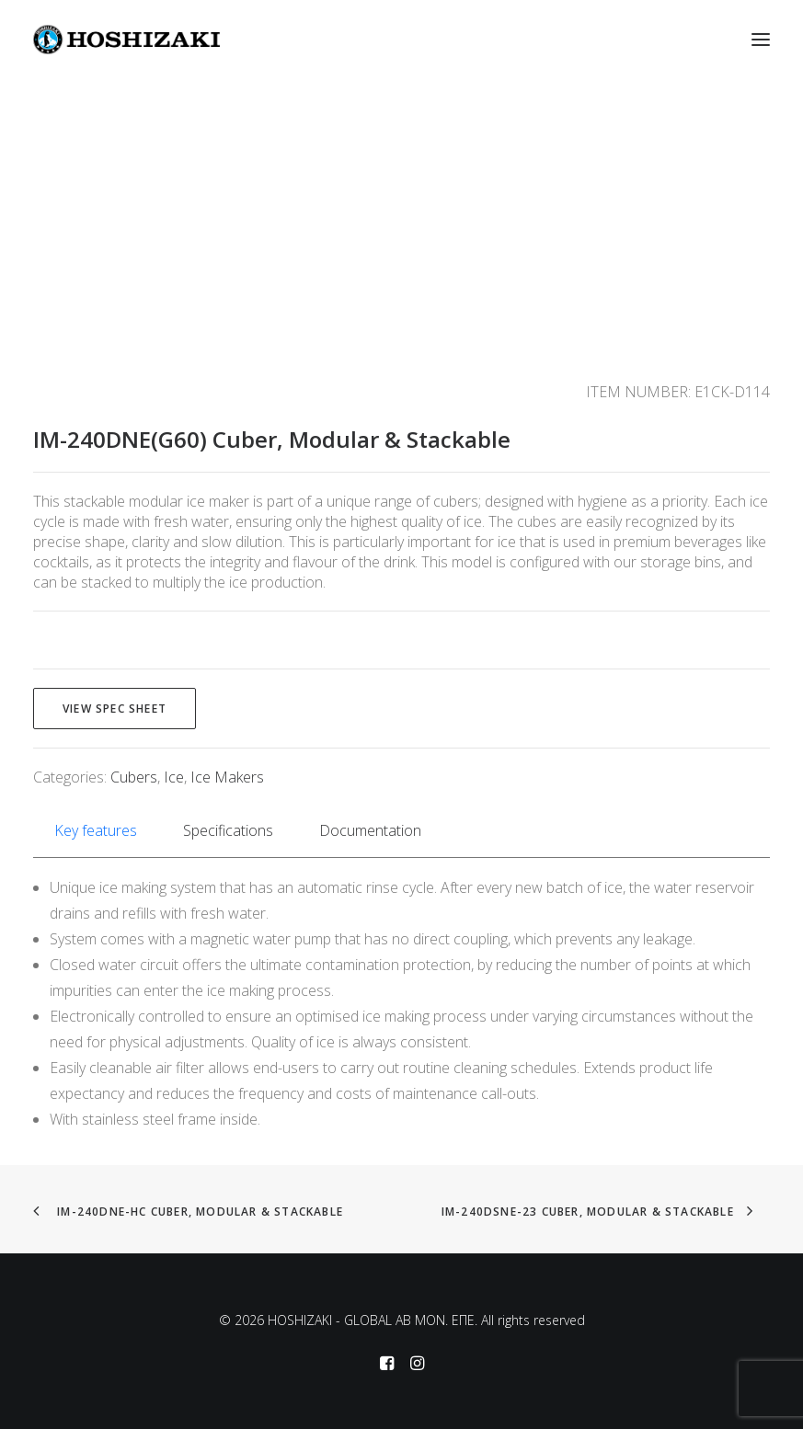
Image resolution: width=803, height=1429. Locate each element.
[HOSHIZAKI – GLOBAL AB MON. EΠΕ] (126, 39)
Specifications (228, 830)
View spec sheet (114, 708)
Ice (174, 777)
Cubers (133, 777)
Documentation (370, 830)
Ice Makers (227, 777)
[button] (760, 39)
